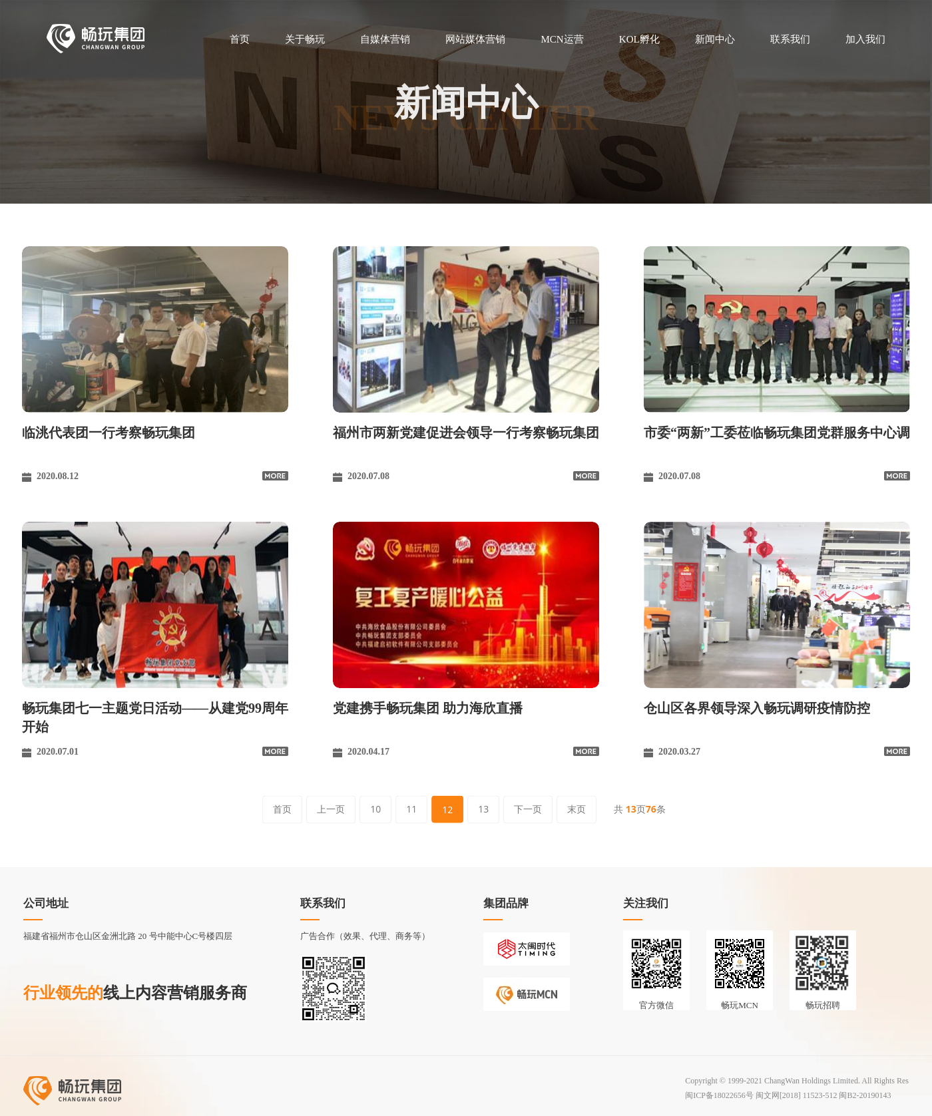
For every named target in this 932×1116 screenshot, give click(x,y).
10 (375, 809)
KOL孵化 (639, 39)
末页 (576, 809)
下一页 (528, 809)
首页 (240, 39)
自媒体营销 (385, 39)
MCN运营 (562, 39)
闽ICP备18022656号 (719, 1095)
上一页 (331, 809)
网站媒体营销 (475, 39)
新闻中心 (715, 39)
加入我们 (865, 39)
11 (411, 809)
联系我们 (790, 39)
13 (483, 809)
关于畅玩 (305, 39)
